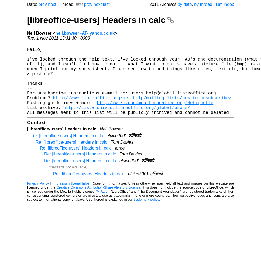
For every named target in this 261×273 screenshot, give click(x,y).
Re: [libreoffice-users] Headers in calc (67, 150)
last (106, 4)
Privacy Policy (38, 198)
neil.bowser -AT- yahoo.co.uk (85, 33)
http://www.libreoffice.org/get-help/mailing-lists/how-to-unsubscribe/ (142, 109)
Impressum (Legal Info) (71, 198)
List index (225, 4)
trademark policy (146, 214)
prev (43, 4)
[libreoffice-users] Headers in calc (100, 20)
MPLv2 (102, 206)
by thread (203, 4)
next (52, 4)
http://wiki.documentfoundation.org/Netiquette (155, 115)
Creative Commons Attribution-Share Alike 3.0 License (98, 202)
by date (185, 4)
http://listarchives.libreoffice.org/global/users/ (126, 121)
